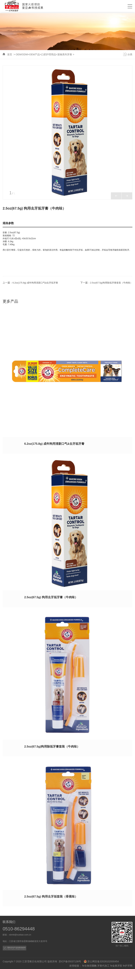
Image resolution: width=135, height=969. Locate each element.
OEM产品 (34, 54)
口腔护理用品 (48, 54)
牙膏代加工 (103, 965)
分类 (129, 54)
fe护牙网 (127, 965)
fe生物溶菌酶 (89, 965)
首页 (9, 54)
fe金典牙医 (116, 965)
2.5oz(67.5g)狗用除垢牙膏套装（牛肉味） (109, 282)
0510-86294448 (19, 928)
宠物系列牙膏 (64, 54)
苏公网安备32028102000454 (101, 961)
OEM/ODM (22, 54)
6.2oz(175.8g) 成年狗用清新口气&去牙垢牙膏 (37, 282)
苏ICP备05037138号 (71, 961)
